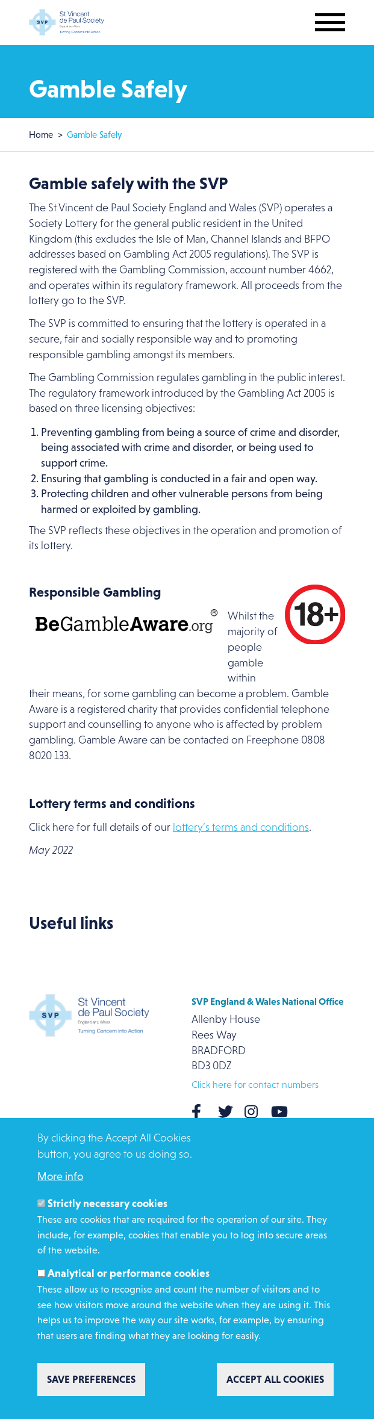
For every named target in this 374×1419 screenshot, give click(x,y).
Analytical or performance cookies (129, 1273)
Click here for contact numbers (255, 1084)
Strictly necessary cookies (107, 1203)
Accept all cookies (275, 1379)
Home (41, 134)
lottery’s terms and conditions (241, 827)
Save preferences (91, 1379)
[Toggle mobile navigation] (330, 22)
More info (60, 1176)
